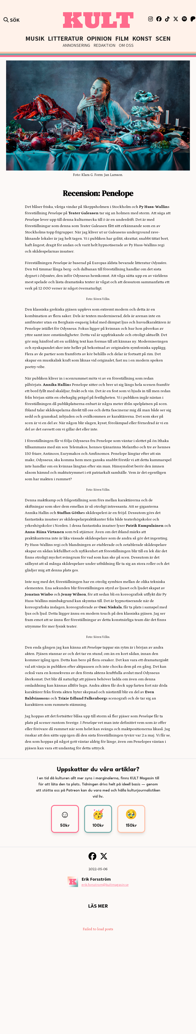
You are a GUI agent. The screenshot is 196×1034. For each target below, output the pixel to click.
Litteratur (65, 38)
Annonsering (76, 45)
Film (122, 38)
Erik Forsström (96, 879)
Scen (163, 38)
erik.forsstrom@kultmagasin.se (105, 884)
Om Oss (126, 45)
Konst (142, 38)
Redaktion (104, 45)
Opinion (99, 38)
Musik (35, 38)
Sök (11, 19)
